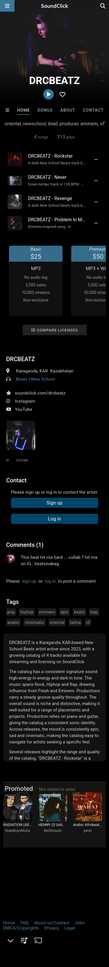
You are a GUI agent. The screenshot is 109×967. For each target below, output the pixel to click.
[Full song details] (96, 159)
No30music (53, 831)
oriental (57, 622)
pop (11, 612)
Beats (21, 379)
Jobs (80, 922)
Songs (45, 110)
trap (94, 612)
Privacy (51, 928)
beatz (79, 612)
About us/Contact (51, 922)
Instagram (25, 401)
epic (64, 612)
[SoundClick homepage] (54, 6)
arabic (13, 622)
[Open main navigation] (7, 6)
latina (75, 622)
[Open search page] (103, 6)
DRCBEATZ (20, 359)
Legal (69, 928)
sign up (29, 581)
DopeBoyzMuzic (18, 831)
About (67, 110)
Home (23, 110)
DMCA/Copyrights (21, 928)
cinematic (34, 622)
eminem (47, 612)
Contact (93, 110)
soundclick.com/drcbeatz (40, 393)
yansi (87, 831)
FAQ (24, 922)
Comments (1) (24, 544)
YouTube (23, 409)
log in (50, 581)
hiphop (27, 612)
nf (88, 622)
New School (43, 379)
